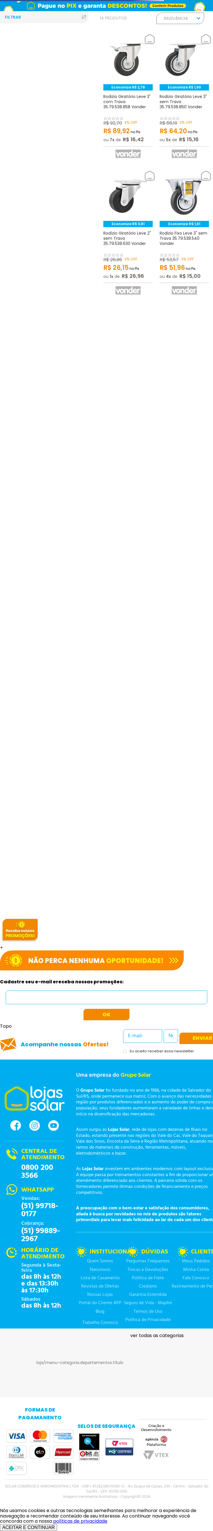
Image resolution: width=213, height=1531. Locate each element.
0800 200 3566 (37, 1172)
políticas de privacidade (80, 1521)
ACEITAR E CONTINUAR (28, 1527)
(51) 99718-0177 (39, 1210)
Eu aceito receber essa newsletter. (162, 1051)
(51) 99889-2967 (40, 1235)
